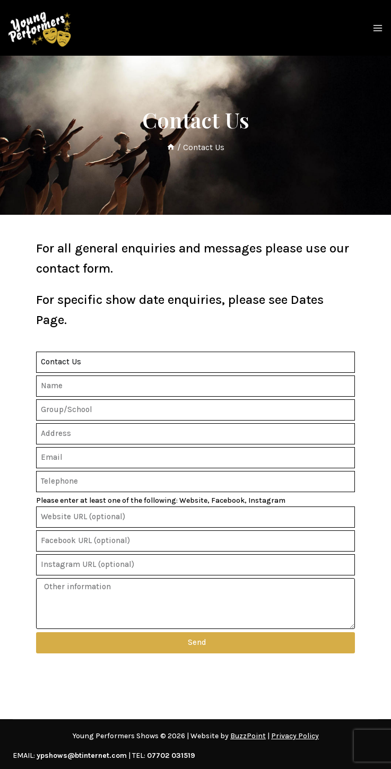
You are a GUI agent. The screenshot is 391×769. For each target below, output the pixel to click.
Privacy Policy (295, 735)
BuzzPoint (248, 735)
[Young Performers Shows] (40, 28)
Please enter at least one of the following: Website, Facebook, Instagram (160, 500)
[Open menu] (377, 28)
